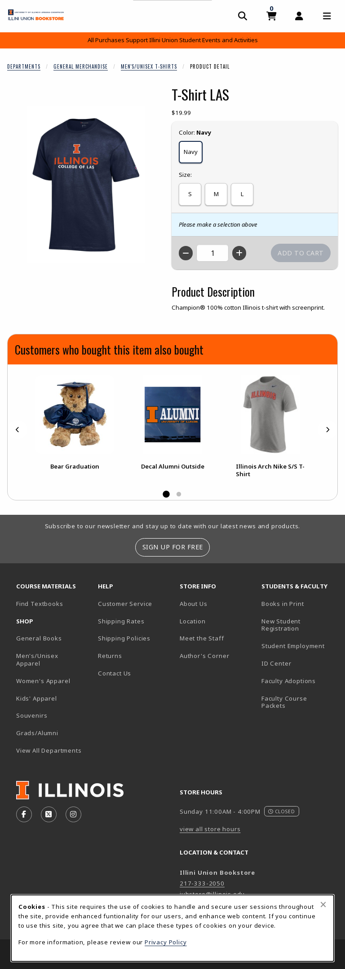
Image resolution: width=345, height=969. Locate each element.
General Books (39, 638)
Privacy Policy (166, 942)
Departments (23, 66)
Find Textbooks (39, 604)
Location (193, 621)
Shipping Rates (121, 621)
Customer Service (125, 604)
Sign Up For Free (172, 547)
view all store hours (210, 829)
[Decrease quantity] (186, 253)
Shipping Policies (124, 638)
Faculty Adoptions (288, 681)
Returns (110, 656)
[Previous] (17, 429)
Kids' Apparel (36, 698)
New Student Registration (281, 625)
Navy (191, 152)
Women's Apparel (43, 681)
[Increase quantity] (239, 253)
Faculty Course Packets (284, 702)
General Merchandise (80, 66)
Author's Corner (204, 656)
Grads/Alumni (37, 733)
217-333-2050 (202, 883)
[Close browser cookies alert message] (323, 904)
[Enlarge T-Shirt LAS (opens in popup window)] (85, 184)
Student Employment (298, 645)
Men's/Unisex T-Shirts (149, 66)
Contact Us (114, 673)
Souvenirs (31, 715)
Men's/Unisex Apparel (37, 659)
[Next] (327, 429)
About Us (194, 604)
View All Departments (49, 750)
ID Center (298, 663)
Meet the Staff (202, 638)
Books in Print (298, 603)
